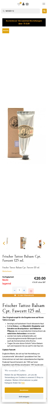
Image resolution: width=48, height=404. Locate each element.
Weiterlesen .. (7, 271)
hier (23, 383)
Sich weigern (24, 397)
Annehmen (24, 390)
